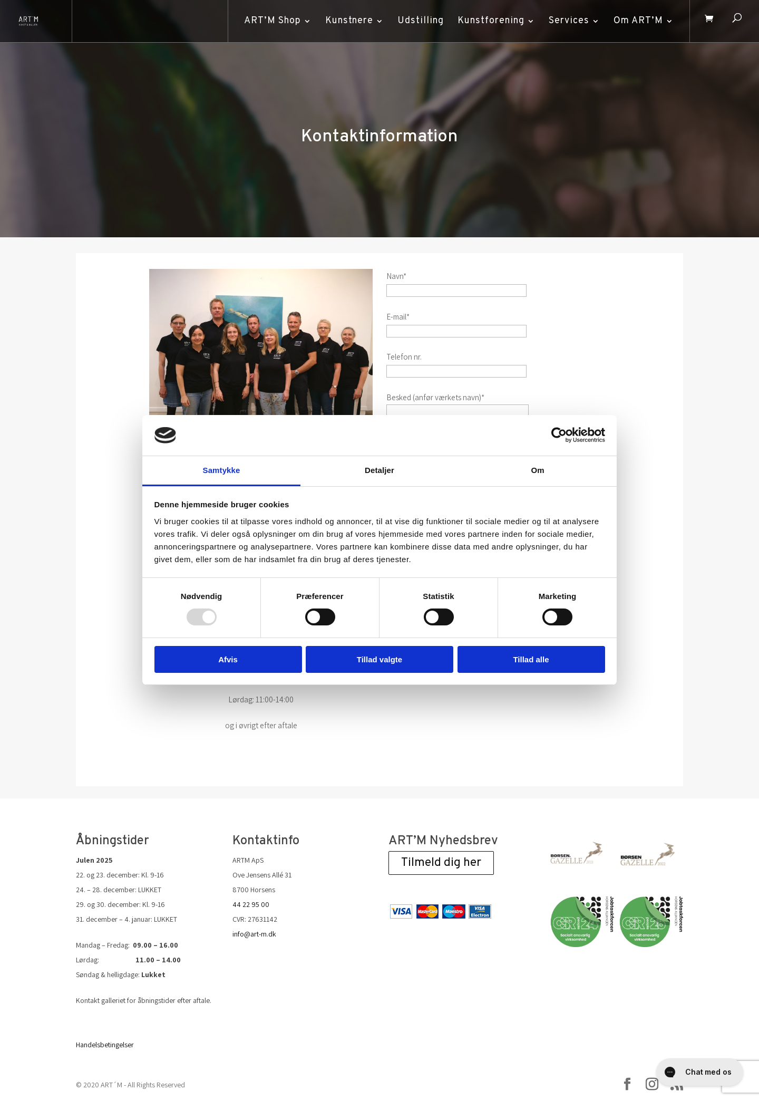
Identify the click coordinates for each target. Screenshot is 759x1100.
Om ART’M (635, 21)
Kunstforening (488, 21)
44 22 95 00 (250, 904)
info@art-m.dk (254, 934)
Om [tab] (537, 470)
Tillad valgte (379, 659)
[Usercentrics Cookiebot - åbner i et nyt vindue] (559, 435)
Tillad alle (531, 659)
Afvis (228, 659)
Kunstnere (347, 21)
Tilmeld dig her (441, 863)
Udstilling (418, 21)
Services (566, 21)
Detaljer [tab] (379, 470)
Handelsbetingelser (105, 1044)
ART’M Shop (269, 21)
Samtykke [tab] (221, 470)
